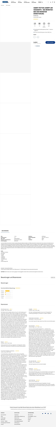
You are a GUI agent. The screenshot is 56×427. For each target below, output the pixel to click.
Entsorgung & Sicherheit (5, 422)
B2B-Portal (3, 419)
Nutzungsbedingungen (18, 421)
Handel (2, 424)
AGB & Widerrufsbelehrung (19, 416)
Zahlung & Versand (17, 419)
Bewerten (53, 277)
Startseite (2, 5)
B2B (29, 421)
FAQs (2, 416)
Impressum (16, 414)
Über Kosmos (30, 414)
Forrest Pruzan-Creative (37, 17)
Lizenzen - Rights (4, 421)
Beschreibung (5, 230)
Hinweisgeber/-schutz (32, 416)
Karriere (29, 418)
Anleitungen (3, 418)
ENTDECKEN (13, 2)
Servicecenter (3, 414)
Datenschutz (16, 418)
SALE (8, 2)
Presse (29, 419)
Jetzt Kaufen (50, 42)
